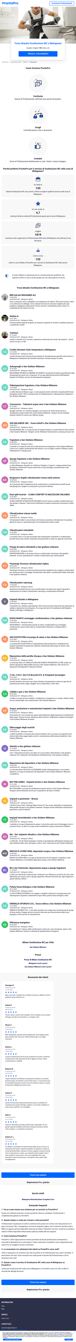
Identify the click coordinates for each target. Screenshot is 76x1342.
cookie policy (60, 1334)
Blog (2, 1309)
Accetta (69, 1339)
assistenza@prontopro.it (9, 1328)
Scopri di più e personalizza (12, 1339)
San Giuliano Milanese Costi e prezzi (38, 967)
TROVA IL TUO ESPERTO (38, 54)
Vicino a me (5, 1318)
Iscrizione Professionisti (62, 3)
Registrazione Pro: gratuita (38, 1182)
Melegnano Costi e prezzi (38, 963)
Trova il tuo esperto (38, 1175)
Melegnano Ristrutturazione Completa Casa (38, 1199)
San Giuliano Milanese (38, 947)
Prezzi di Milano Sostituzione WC (38, 960)
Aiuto (3, 1306)
